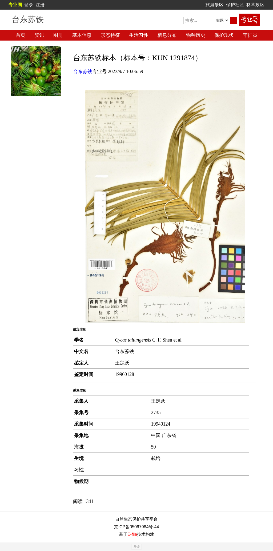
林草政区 (255, 4)
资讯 (39, 35)
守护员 (250, 35)
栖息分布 (167, 35)
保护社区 (235, 4)
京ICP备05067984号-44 (136, 527)
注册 (40, 4)
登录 (28, 4)
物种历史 (195, 35)
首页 (20, 35)
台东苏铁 (82, 71)
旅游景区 (215, 4)
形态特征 (110, 35)
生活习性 (138, 35)
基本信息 (81, 35)
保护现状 (224, 35)
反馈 (136, 547)
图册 (58, 35)
